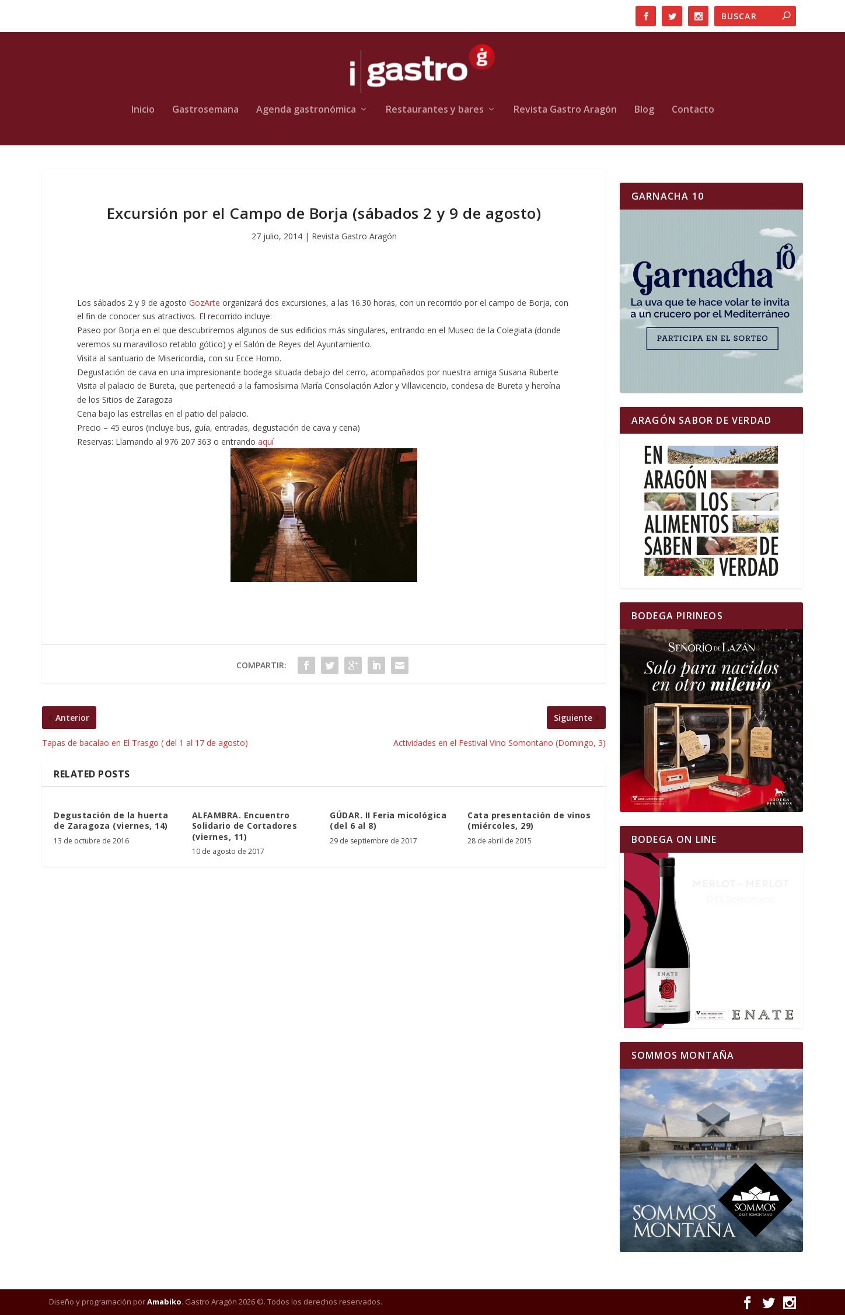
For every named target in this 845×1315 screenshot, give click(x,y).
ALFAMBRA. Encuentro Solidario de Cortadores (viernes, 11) (245, 826)
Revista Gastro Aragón (565, 110)
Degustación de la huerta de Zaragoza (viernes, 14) (111, 820)
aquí (266, 441)
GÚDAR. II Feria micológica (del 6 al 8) (388, 820)
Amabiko (164, 1301)
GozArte (205, 302)
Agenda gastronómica (306, 110)
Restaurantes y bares (435, 110)
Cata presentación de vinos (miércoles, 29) (529, 820)
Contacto (693, 110)
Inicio (143, 110)
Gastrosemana (205, 110)
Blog (644, 110)
